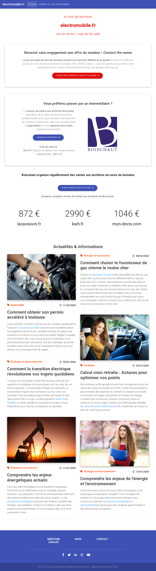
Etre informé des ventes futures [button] (78, 188)
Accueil (32, 4)
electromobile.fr (78, 25)
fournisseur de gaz (101, 274)
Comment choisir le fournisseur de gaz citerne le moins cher (113, 265)
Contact (102, 539)
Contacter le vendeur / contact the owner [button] (77, 75)
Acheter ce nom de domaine (53, 4)
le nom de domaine (78, 17)
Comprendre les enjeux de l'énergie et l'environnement (114, 481)
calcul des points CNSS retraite (100, 406)
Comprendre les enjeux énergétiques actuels (29, 477)
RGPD (78, 539)
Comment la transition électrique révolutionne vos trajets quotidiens (40, 371)
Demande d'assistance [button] (48, 137)
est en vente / (78, 34)
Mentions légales (53, 540)
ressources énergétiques (20, 501)
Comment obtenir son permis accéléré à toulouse (35, 315)
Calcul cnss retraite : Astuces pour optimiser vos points (113, 375)
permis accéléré (31, 327)
